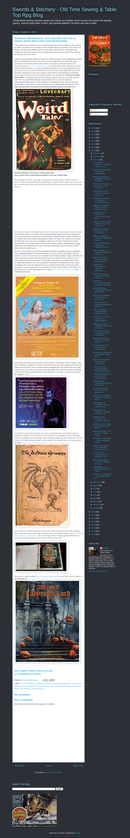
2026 (93, 128)
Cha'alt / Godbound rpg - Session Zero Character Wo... (102, 171)
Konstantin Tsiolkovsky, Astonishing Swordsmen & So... (101, 245)
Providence (20, 82)
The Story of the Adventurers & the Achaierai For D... (100, 455)
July (95, 489)
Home (49, 766)
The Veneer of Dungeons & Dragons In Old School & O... (102, 186)
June (95, 492)
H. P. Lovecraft (67, 77)
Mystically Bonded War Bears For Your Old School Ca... (101, 340)
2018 (93, 512)
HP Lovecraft (40, 686)
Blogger (77, 833)
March (95, 501)
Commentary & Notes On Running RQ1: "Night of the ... (102, 354)
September (97, 482)
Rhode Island (29, 82)
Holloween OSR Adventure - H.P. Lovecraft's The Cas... (102, 419)
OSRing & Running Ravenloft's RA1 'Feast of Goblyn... (102, 326)
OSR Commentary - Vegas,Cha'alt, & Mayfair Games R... (101, 311)
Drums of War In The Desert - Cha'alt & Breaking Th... (100, 390)
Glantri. (27, 374)
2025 (93, 131)
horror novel (34, 77)
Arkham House (60, 84)
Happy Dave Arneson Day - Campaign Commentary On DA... (102, 447)
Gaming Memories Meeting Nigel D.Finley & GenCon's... (102, 290)
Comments (95, 114)
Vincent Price (25, 689)
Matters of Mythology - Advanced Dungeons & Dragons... (102, 238)
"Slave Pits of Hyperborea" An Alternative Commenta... (99, 268)
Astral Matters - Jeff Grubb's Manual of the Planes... (102, 469)
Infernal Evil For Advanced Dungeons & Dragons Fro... (102, 383)
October (96, 160)
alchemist (46, 253)
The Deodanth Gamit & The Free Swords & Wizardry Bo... (101, 333)
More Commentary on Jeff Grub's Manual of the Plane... (101, 462)
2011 (93, 534)
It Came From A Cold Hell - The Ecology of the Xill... (102, 476)
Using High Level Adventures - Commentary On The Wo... (101, 216)
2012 (93, 531)
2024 (93, 134)
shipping (23, 253)
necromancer (67, 253)
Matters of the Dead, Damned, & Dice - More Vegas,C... (100, 259)
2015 (93, 521)
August (96, 485)
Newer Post (19, 766)
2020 (93, 147)
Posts (93, 110)
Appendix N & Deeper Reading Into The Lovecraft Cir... (101, 231)
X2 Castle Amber (37, 689)
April (95, 498)
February (96, 505)
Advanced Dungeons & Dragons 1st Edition (36, 683)
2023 (93, 138)
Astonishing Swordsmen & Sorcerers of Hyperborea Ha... (101, 376)
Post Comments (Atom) (53, 772)
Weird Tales (20, 84)
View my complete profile (98, 571)
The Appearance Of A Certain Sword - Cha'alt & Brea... (101, 347)
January (96, 508)
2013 (93, 528)
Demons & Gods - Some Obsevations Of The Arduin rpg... (102, 224)
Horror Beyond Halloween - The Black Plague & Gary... (102, 164)
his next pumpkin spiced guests (47, 576)
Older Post (78, 766)
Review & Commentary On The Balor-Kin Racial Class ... (101, 297)
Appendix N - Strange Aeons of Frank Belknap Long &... (101, 207)
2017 (93, 515)
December (97, 153)
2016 (93, 518)
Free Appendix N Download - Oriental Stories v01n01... (101, 405)
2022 (93, 141)
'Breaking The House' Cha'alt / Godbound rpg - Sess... (101, 193)
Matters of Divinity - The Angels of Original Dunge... (101, 433)
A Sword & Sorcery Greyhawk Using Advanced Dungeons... (102, 369)
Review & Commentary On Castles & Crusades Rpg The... (101, 200)
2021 (93, 144)
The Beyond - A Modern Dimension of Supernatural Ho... (101, 319)
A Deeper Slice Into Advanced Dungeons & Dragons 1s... (102, 304)
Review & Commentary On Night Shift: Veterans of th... (101, 361)
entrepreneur (30, 253)
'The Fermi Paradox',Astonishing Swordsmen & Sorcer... (102, 283)
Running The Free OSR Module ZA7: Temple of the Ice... (102, 397)
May (95, 495)
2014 (93, 525)
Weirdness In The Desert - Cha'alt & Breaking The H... (102, 440)
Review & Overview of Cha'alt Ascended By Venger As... (101, 276)
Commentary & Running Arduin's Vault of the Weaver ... (101, 426)
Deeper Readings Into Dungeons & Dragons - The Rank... (102, 179)
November (97, 156)
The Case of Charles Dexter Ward (38, 66)
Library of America (50, 86)
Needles (106, 548)
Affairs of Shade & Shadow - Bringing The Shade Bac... (102, 252)
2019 (93, 150)
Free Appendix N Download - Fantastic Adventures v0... (101, 412)
